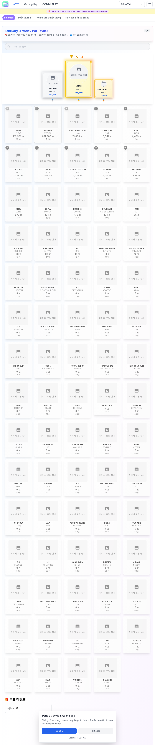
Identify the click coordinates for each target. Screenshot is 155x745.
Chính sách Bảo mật (77, 738)
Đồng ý (59, 731)
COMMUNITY (50, 4)
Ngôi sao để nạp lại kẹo (77, 17)
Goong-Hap (30, 4)
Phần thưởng (24, 17)
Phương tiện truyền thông (48, 17)
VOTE (16, 4)
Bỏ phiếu (8, 17)
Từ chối (96, 731)
